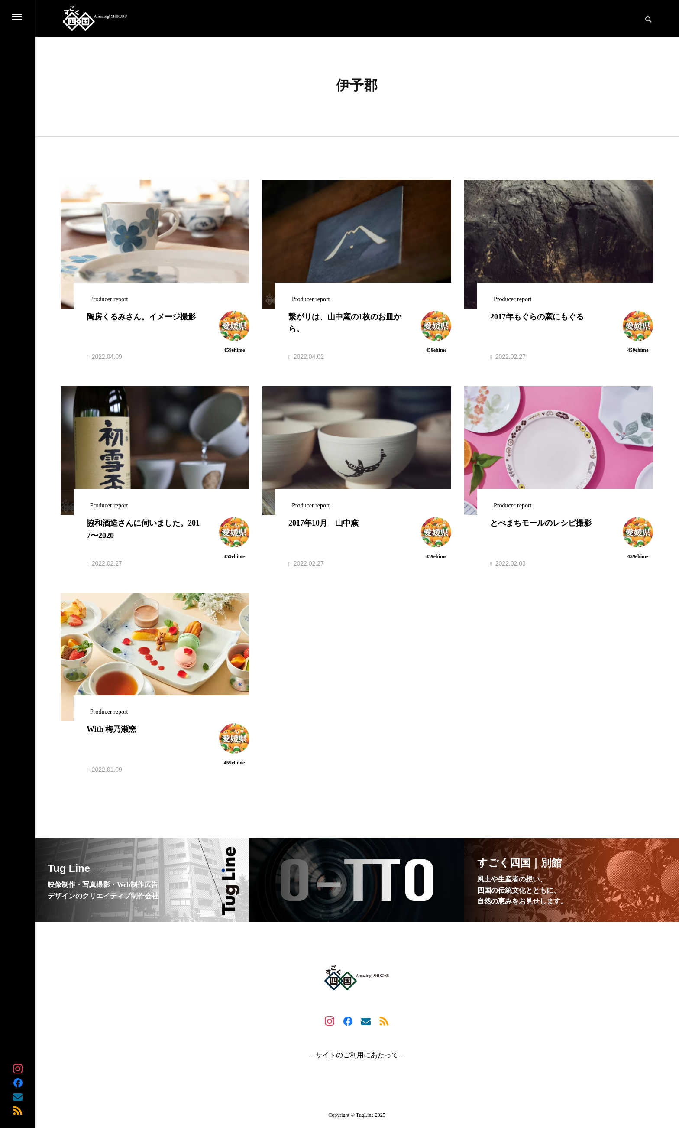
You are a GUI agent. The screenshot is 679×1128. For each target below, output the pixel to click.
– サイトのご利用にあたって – (357, 1055)
